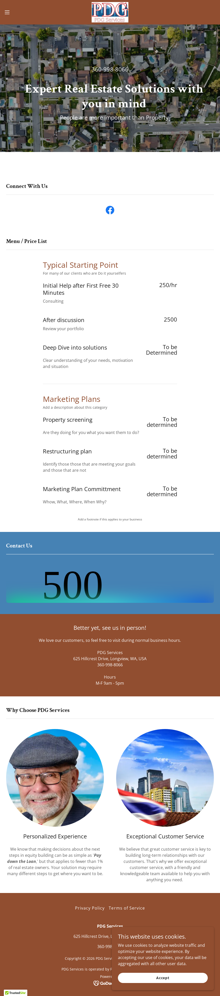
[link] (110, 12)
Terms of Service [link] (127, 908)
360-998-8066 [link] (110, 69)
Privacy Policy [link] (90, 908)
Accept (162, 977)
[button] (18, 12)
